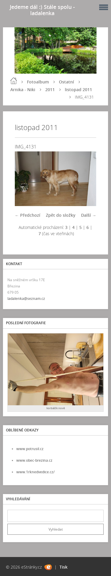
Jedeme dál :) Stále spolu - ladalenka (42, 10)
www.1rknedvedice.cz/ (35, 471)
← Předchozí (27, 215)
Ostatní (66, 82)
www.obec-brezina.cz (34, 460)
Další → (88, 215)
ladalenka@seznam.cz (26, 298)
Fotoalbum (38, 82)
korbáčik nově (55, 408)
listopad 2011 (78, 89)
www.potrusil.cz (30, 448)
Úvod (13, 80)
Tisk (63, 567)
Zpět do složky (60, 215)
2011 (50, 89)
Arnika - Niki (22, 89)
